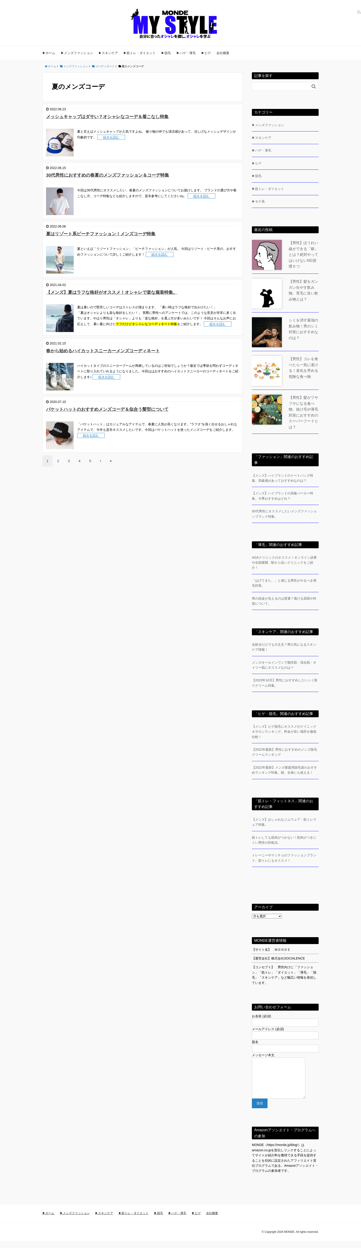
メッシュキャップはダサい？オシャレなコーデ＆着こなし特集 (119, 116)
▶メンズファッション (77, 53)
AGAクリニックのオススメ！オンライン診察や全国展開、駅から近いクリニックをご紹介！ (284, 563)
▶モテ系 (258, 201)
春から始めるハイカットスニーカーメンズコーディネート (114, 350)
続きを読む (111, 137)
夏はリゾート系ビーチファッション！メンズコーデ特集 (111, 233)
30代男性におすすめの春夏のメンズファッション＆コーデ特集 (119, 175)
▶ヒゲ (206, 53)
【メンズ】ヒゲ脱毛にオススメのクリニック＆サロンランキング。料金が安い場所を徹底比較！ (284, 732)
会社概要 (222, 53)
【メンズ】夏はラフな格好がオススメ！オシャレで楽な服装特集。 (124, 292)
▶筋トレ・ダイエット (139, 53)
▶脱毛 (166, 53)
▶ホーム (48, 53)
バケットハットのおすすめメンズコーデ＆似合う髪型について (119, 409)
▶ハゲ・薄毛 (186, 53)
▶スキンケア (108, 53)
